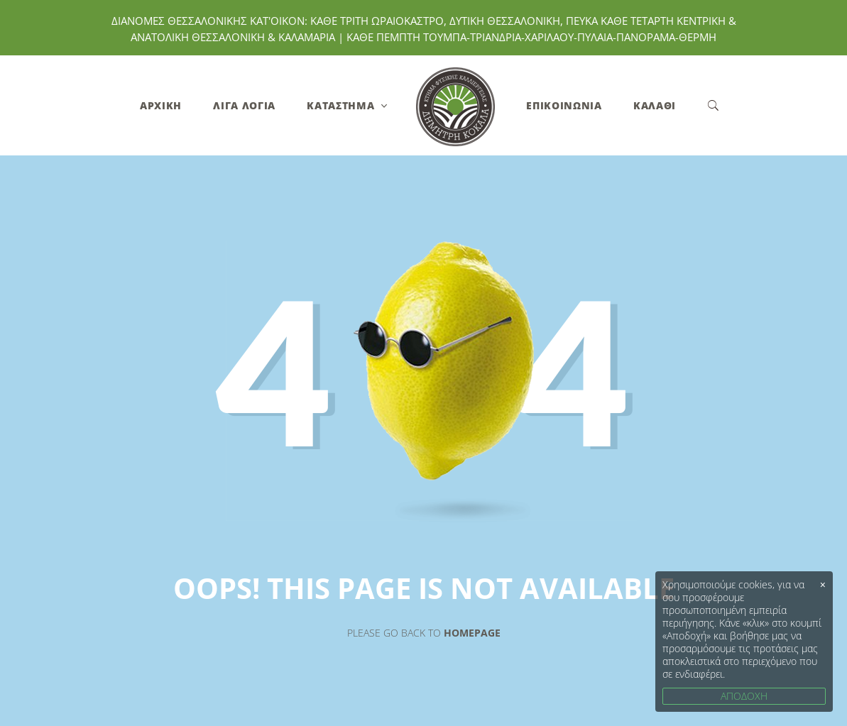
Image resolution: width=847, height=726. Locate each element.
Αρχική (161, 105)
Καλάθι (654, 105)
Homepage (472, 632)
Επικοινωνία (564, 105)
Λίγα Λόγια (244, 105)
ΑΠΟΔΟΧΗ (744, 696)
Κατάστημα (340, 105)
